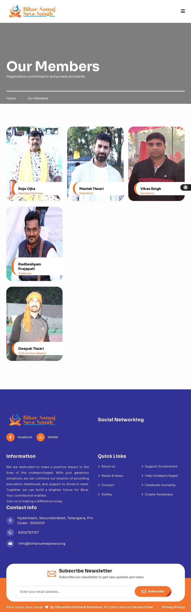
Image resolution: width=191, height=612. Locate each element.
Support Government (161, 466)
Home (11, 98)
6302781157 (28, 532)
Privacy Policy (173, 607)
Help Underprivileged (161, 476)
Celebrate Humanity (160, 485)
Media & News (112, 476)
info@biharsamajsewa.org (41, 543)
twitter (47, 437)
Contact (107, 485)
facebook (19, 437)
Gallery (106, 494)
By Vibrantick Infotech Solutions (76, 607)
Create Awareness (159, 494)
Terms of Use (142, 607)
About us (108, 466)
